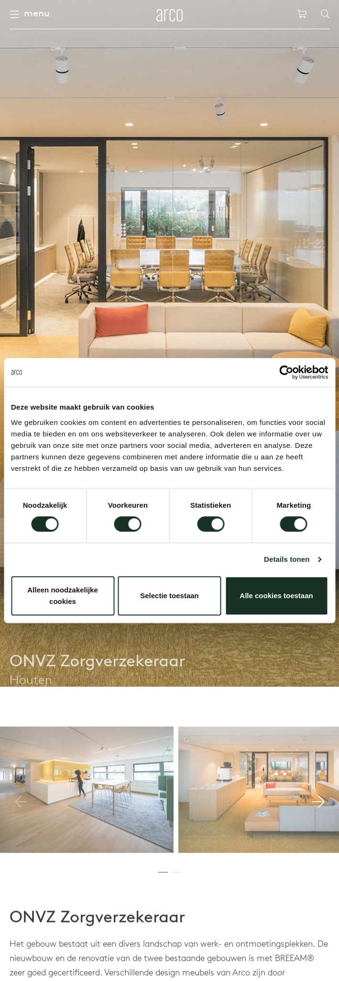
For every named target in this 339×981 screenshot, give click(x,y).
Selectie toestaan (169, 595)
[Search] (325, 14)
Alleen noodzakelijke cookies (62, 595)
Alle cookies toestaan (276, 595)
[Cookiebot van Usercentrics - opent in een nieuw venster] (286, 372)
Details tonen (286, 559)
